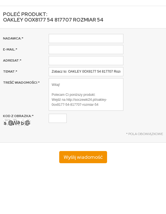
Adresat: (12, 60)
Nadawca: (13, 38)
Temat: (10, 71)
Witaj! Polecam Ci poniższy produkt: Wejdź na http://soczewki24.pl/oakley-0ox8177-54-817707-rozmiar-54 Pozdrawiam (86, 94)
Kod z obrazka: (18, 120)
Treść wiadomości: (21, 82)
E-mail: (10, 49)
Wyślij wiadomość (83, 157)
